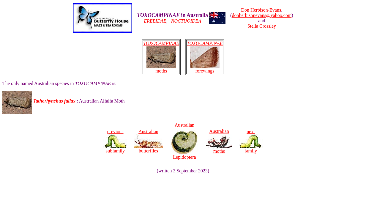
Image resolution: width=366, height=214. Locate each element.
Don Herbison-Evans (261, 9)
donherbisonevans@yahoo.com (261, 15)
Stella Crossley (261, 26)
